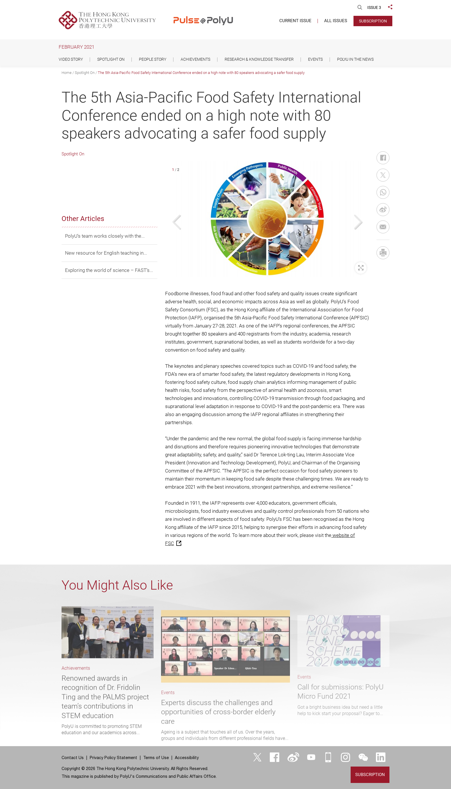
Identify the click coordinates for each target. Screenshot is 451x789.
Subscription (373, 21)
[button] (177, 222)
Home (67, 72)
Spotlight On (85, 72)
